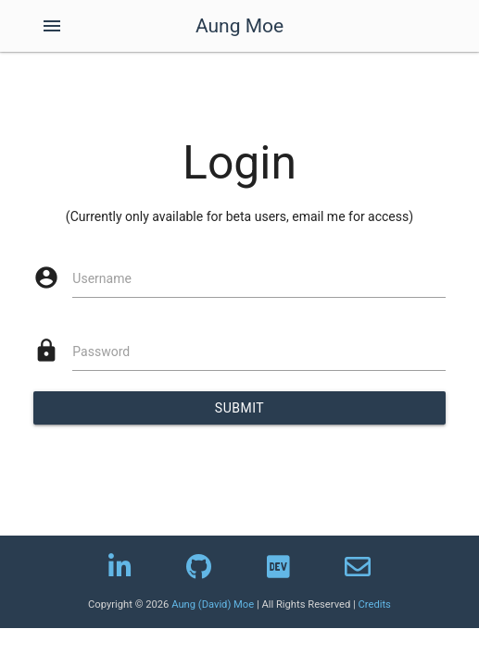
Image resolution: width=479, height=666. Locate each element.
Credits (375, 604)
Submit (239, 408)
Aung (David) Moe (212, 604)
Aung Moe (239, 26)
